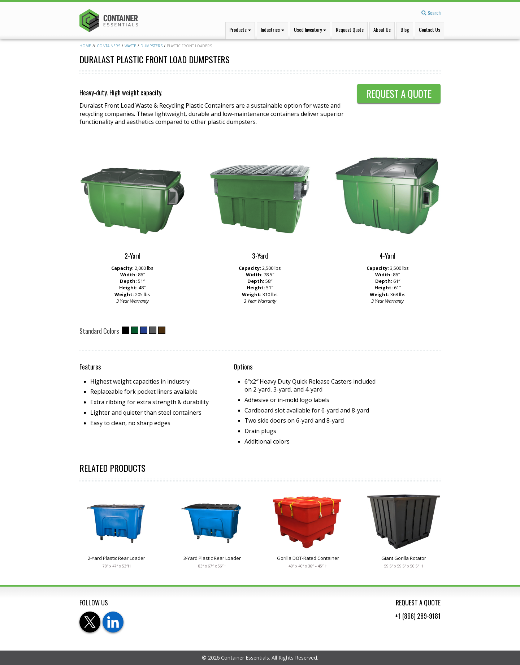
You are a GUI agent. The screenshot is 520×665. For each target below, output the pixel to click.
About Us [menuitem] (382, 29)
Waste (130, 45)
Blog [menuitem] (404, 29)
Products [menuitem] (238, 29)
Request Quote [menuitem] (350, 29)
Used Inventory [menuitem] (308, 29)
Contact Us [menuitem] (429, 29)
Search (431, 12)
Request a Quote (399, 93)
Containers (108, 45)
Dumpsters (151, 45)
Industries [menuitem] (270, 29)
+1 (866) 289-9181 (418, 616)
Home (85, 45)
